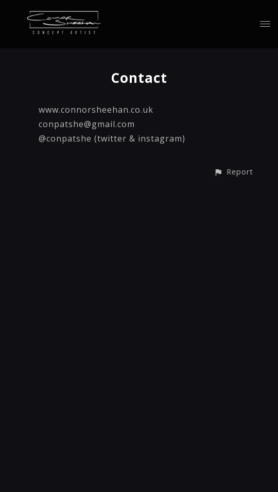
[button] (233, 171)
